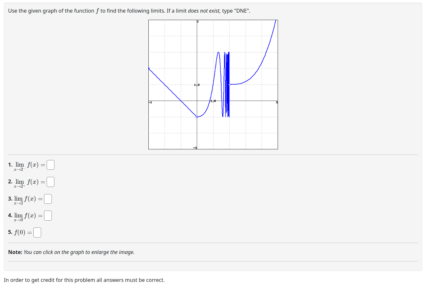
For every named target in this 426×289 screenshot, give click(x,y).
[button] (213, 84)
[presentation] (97, 10)
